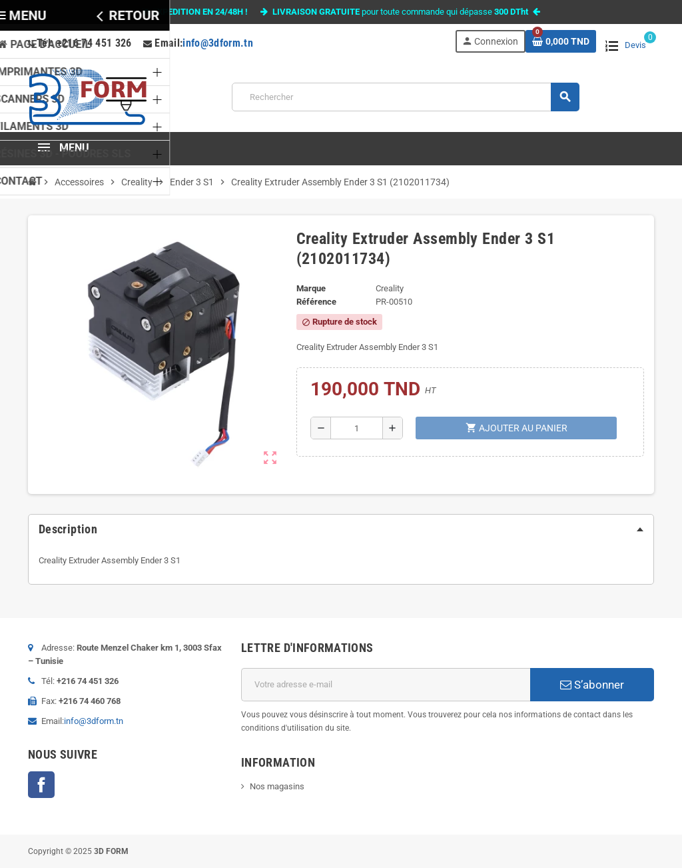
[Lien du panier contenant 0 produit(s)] (560, 41)
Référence (316, 302)
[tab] (341, 529)
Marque (311, 288)
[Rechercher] (405, 97)
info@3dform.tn (217, 43)
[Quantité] (356, 428)
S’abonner (592, 684)
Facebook (41, 784)
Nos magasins (277, 786)
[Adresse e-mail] (385, 684)
